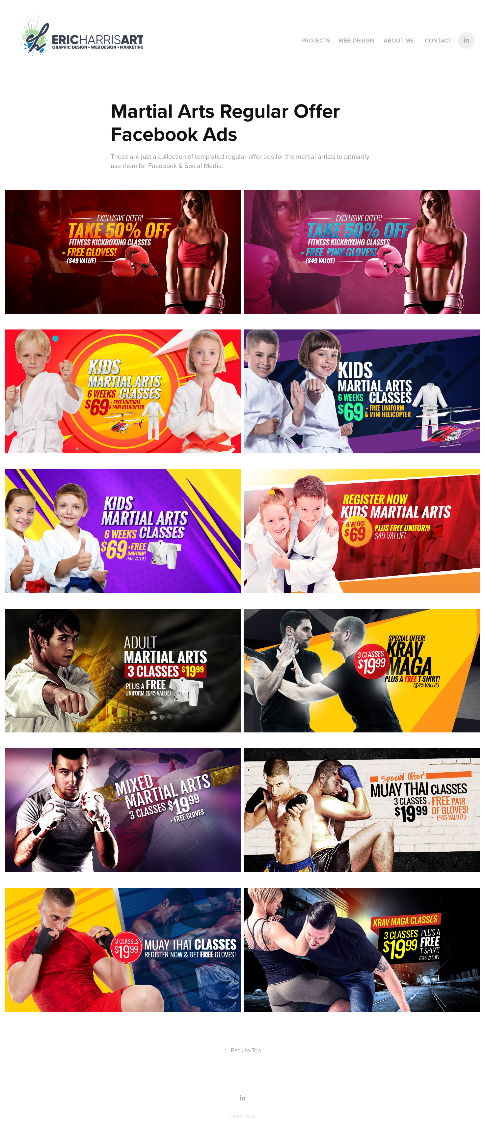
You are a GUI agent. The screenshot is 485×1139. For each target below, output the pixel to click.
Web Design (356, 40)
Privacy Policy (242, 1116)
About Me (399, 40)
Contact (438, 40)
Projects (315, 40)
